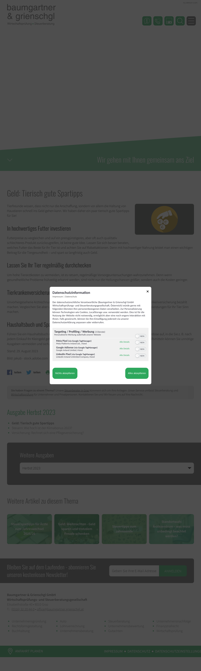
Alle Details (125, 342)
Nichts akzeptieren (65, 373)
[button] (137, 336)
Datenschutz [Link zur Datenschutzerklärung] (71, 296)
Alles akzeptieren (137, 373)
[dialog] (100, 335)
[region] (100, 345)
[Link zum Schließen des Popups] (149, 292)
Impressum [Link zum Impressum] (57, 296)
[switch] (141, 336)
